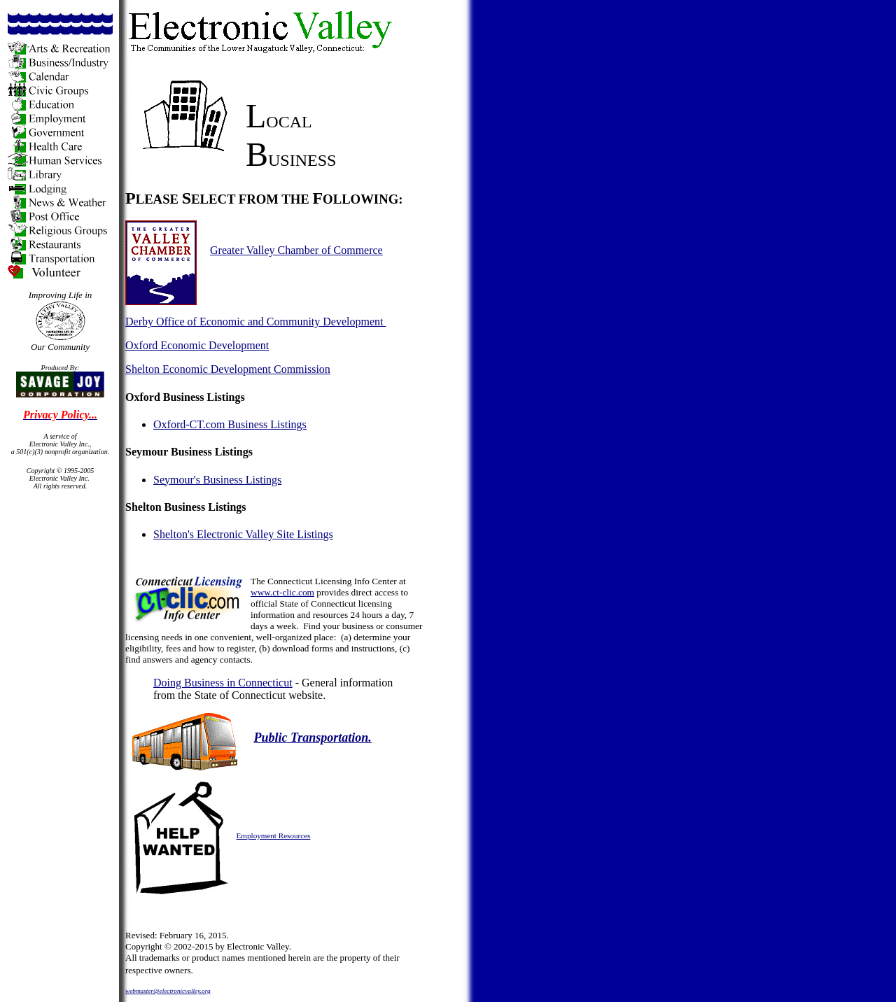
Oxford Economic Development (197, 345)
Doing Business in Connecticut (223, 683)
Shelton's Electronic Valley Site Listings (243, 534)
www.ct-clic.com (282, 592)
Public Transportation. (313, 738)
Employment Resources (274, 835)
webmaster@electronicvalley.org (168, 990)
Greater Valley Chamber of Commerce (296, 250)
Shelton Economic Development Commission (227, 369)
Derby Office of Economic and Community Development (255, 321)
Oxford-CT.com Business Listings (230, 424)
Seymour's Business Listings (217, 480)
